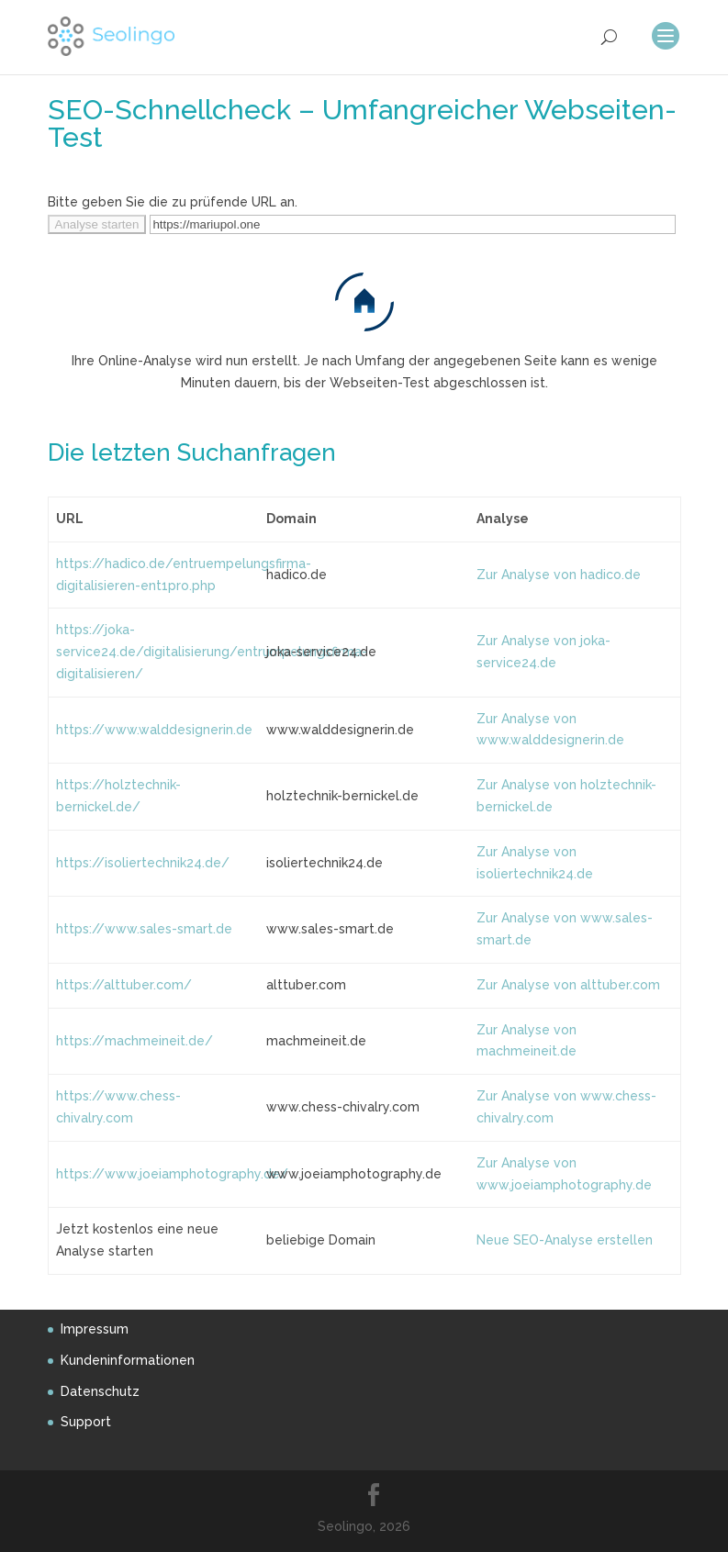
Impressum (95, 1329)
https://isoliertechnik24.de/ (143, 862)
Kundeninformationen (128, 1360)
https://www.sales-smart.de (144, 928)
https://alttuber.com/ (124, 984)
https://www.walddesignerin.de (154, 729)
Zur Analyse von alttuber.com (568, 984)
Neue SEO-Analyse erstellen (564, 1240)
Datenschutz (100, 1391)
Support (86, 1421)
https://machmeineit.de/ (134, 1040)
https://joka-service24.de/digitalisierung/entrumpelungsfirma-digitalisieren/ (211, 651)
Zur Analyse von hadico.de (558, 574)
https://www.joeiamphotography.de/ (172, 1174)
